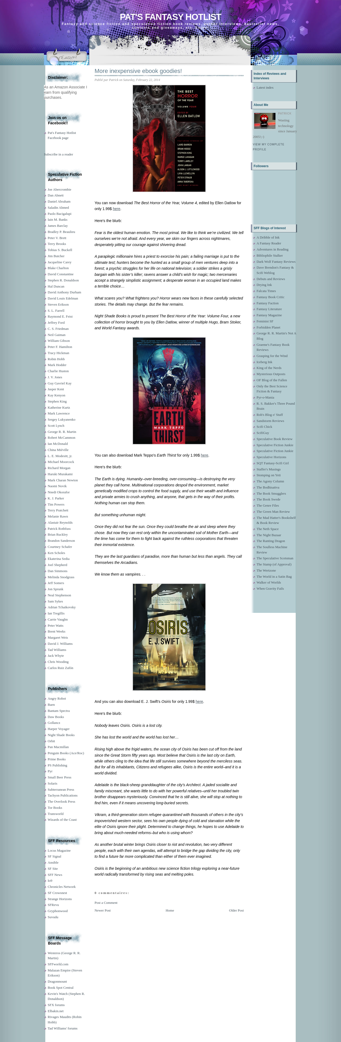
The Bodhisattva (268, 487)
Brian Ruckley (58, 534)
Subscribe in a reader (58, 154)
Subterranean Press (61, 789)
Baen (51, 705)
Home (170, 910)
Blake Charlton (58, 268)
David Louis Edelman (63, 298)
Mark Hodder (57, 365)
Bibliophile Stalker (270, 255)
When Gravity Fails (270, 588)
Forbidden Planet (268, 327)
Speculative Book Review (275, 439)
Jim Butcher (56, 256)
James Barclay (58, 226)
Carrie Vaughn (58, 619)
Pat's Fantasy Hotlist (170, 17)
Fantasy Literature (269, 309)
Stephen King (57, 401)
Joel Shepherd (57, 565)
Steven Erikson (58, 304)
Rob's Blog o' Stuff (270, 415)
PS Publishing (57, 765)
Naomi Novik (57, 486)
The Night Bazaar (269, 535)
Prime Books (57, 759)
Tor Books (55, 808)
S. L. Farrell (56, 311)
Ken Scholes (56, 553)
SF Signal (54, 856)
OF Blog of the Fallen (272, 380)
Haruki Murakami (60, 474)
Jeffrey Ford (56, 323)
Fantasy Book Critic (271, 297)
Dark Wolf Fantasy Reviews (276, 262)
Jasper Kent (56, 389)
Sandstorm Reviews (270, 421)
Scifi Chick (264, 427)
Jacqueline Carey (59, 262)
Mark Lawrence (59, 413)
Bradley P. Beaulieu (61, 232)
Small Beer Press (59, 777)
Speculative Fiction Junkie (275, 445)
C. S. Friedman (58, 329)
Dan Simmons (57, 571)
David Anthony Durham (64, 292)
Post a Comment (106, 903)
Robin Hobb (56, 359)
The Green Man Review (273, 512)
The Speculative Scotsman (275, 558)
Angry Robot (57, 698)
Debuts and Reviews (271, 279)
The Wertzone (266, 570)
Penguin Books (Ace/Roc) (66, 753)
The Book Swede (269, 499)
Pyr (50, 771)
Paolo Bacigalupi (59, 214)
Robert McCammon (61, 438)
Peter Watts (55, 625)
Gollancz (54, 723)
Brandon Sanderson (61, 541)
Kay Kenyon (56, 395)
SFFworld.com (58, 964)
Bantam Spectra (59, 711)
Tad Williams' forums (63, 1028)
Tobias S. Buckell (60, 250)
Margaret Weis (58, 637)
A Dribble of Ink (268, 237)
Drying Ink (264, 285)
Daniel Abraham (59, 201)
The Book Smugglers (271, 493)
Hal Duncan (56, 286)
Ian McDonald (58, 444)
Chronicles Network (62, 887)
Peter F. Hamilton (60, 347)
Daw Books (56, 717)
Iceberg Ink (264, 362)
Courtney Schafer (60, 547)
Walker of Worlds (269, 582)
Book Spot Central (61, 988)
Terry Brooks (57, 244)
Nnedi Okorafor (59, 492)
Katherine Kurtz (59, 407)
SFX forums (56, 1005)
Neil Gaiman (57, 335)
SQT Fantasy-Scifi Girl (273, 463)
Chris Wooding (58, 662)
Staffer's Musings (269, 469)
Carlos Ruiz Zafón (60, 668)
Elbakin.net (56, 1011)
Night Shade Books (61, 735)
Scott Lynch (56, 426)
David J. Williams (60, 644)
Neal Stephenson (59, 595)
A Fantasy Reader (269, 243)
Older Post (236, 910)
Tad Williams (57, 650)
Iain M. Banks (57, 219)
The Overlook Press (61, 801)
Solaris (52, 783)
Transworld (55, 814)
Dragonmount (57, 981)
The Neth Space (268, 529)
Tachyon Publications (63, 795)
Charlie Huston (58, 371)
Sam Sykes (55, 601)
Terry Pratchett (58, 510)
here (116, 209)
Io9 (50, 881)
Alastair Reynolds (60, 522)
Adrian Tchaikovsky (62, 607)
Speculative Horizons (271, 457)
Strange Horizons (60, 899)
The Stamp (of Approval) (274, 564)
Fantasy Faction (268, 303)
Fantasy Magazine (269, 315)
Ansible (53, 862)
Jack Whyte (56, 656)
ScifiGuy (263, 433)
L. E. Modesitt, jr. (60, 456)
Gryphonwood (58, 911)
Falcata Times (266, 291)
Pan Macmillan (58, 747)
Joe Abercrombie (59, 189)
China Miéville (58, 450)
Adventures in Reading (273, 249)
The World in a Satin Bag (274, 577)
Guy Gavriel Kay (60, 383)
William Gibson (59, 341)
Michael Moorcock (61, 462)
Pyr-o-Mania (265, 397)
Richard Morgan (59, 468)
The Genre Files (268, 505)
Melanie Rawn (58, 516)
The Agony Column (270, 481)
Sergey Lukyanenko (61, 419)
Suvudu (53, 917)
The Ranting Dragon (271, 541)
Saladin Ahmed (58, 208)
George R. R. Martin (62, 432)
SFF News (55, 875)
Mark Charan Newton (63, 480)
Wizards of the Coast (62, 820)
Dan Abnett (56, 195)
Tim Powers (56, 504)
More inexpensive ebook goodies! (138, 71)
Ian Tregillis (56, 613)
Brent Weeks (56, 631)
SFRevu (53, 905)
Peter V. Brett (57, 238)
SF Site (53, 869)
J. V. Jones (55, 377)
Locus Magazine (59, 850)
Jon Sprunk (55, 589)
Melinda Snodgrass (61, 577)
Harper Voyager (59, 729)
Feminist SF (265, 321)
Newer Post (103, 910)
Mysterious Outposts (271, 374)
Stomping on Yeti (269, 475)
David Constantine (61, 274)
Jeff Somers (56, 583)
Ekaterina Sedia (59, 559)
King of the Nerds (269, 368)
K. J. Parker (56, 498)
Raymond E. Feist (60, 316)
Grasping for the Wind (272, 356)
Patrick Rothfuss (59, 529)
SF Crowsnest (57, 893)
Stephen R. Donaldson (63, 280)
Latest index (265, 87)
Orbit (51, 741)
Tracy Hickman (58, 353)
